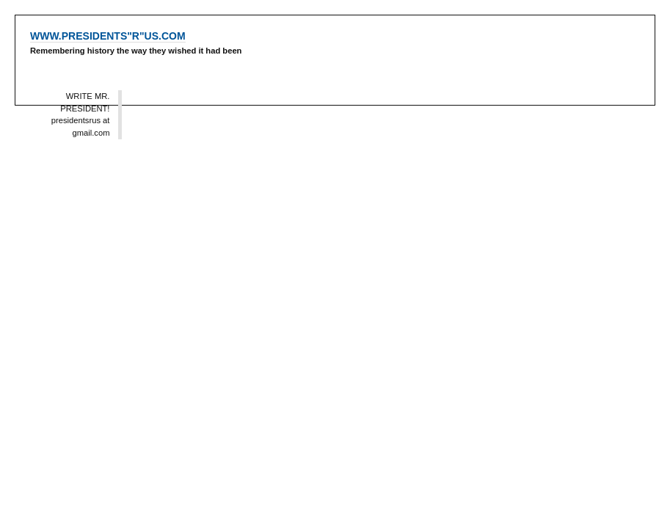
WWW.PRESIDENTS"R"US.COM (108, 36)
